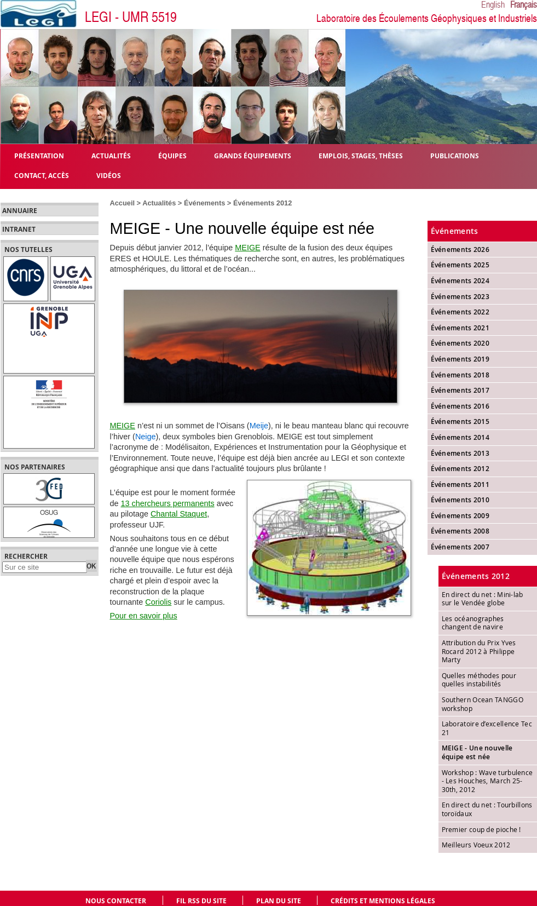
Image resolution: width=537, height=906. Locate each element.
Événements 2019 (460, 359)
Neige (145, 436)
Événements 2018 (460, 375)
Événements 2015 (460, 421)
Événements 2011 (460, 484)
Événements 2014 (460, 437)
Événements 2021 (460, 327)
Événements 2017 (460, 390)
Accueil (122, 203)
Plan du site (278, 900)
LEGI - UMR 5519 (131, 17)
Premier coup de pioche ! (481, 829)
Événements (204, 203)
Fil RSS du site (201, 900)
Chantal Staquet (179, 513)
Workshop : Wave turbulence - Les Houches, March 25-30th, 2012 (487, 781)
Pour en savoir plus (143, 615)
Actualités (159, 203)
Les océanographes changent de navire (473, 623)
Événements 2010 (460, 499)
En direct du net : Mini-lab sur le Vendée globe (482, 598)
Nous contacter (115, 900)
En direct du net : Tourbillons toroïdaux (487, 809)
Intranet (19, 229)
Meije (259, 425)
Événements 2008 (460, 531)
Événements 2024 (460, 280)
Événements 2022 (460, 312)
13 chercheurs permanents (168, 503)
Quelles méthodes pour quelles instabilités (479, 680)
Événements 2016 (460, 406)
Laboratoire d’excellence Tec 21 (487, 728)
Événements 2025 (460, 264)
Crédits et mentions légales (383, 900)
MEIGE (247, 247)
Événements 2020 (460, 343)
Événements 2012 (262, 203)
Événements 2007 (460, 547)
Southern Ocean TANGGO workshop (482, 704)
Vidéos (108, 175)
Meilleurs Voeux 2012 (476, 844)
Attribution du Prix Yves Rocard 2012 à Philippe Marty (479, 651)
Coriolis (158, 602)
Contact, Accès (41, 175)
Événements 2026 (460, 249)
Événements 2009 (460, 515)
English (493, 5)
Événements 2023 (460, 296)
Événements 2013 (460, 453)
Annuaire (19, 211)
